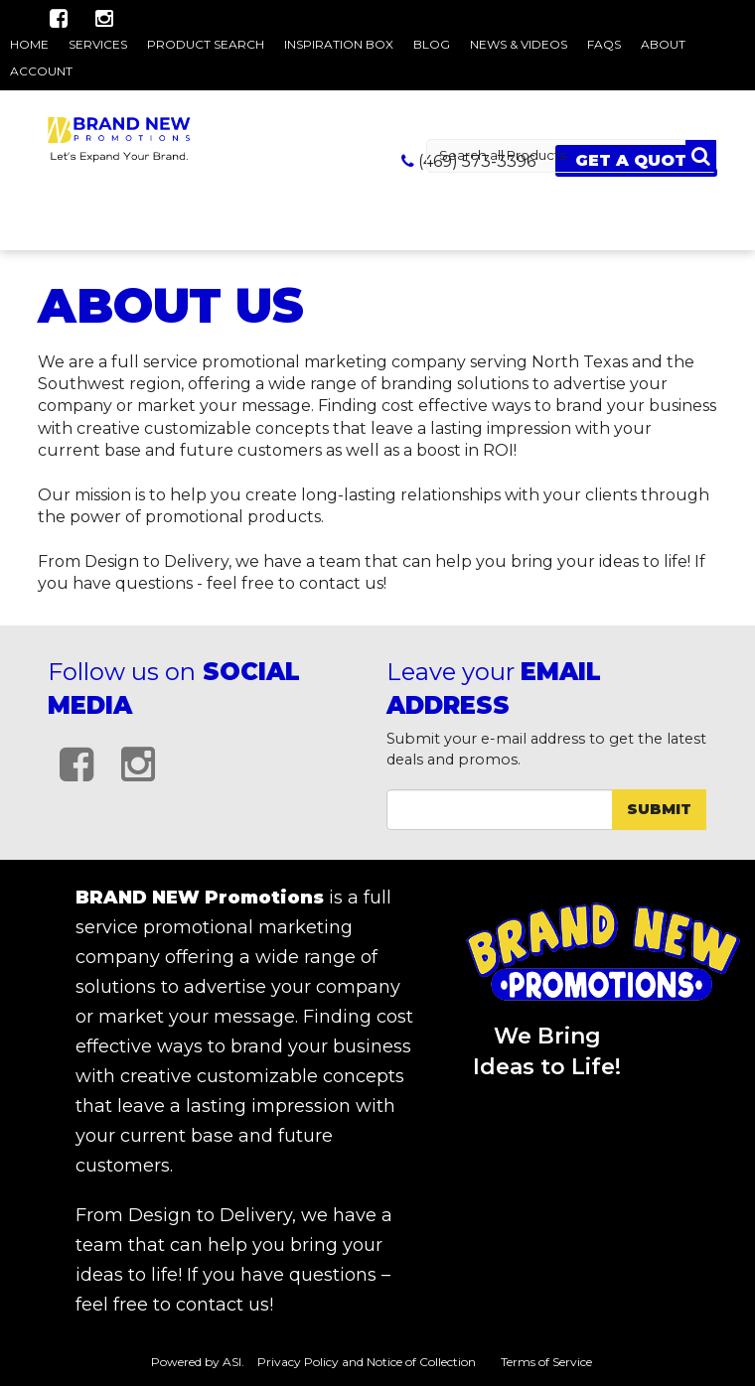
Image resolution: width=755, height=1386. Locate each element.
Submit (659, 809)
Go (700, 156)
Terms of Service (546, 1361)
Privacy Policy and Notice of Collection (366, 1361)
